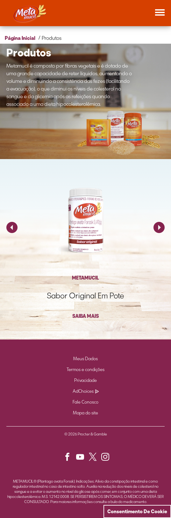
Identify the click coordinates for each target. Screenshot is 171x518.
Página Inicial (20, 38)
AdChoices (86, 391)
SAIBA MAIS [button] (85, 316)
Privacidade (85, 380)
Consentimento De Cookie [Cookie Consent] (137, 511)
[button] (69, 459)
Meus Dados (85, 358)
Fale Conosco (85, 402)
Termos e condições (85, 369)
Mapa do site (85, 413)
